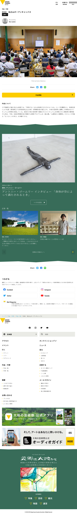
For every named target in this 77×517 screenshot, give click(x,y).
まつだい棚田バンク (46, 368)
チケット (6, 353)
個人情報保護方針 (46, 391)
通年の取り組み (7, 386)
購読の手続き (45, 383)
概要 (3, 380)
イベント (5, 345)
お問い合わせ (7, 395)
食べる (43, 358)
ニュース (43, 345)
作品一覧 (18, 316)
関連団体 (6, 388)
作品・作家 (5, 9)
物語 (35, 503)
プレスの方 (6, 398)
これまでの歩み (7, 383)
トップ (4, 316)
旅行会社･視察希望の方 (10, 401)
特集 (30, 498)
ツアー (5, 355)
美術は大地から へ (38, 252)
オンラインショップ (47, 341)
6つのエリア (44, 353)
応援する (43, 365)
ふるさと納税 (45, 376)
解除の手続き (45, 386)
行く (3, 349)
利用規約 (43, 388)
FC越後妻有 (44, 371)
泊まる (43, 361)
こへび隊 (43, 373)
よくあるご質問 (7, 404)
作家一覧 (6, 371)
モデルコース (7, 358)
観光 (50, 498)
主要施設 (43, 355)
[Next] (73, 252)
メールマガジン (45, 380)
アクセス (5, 341)
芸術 (40, 498)
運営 (45, 503)
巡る (41, 349)
